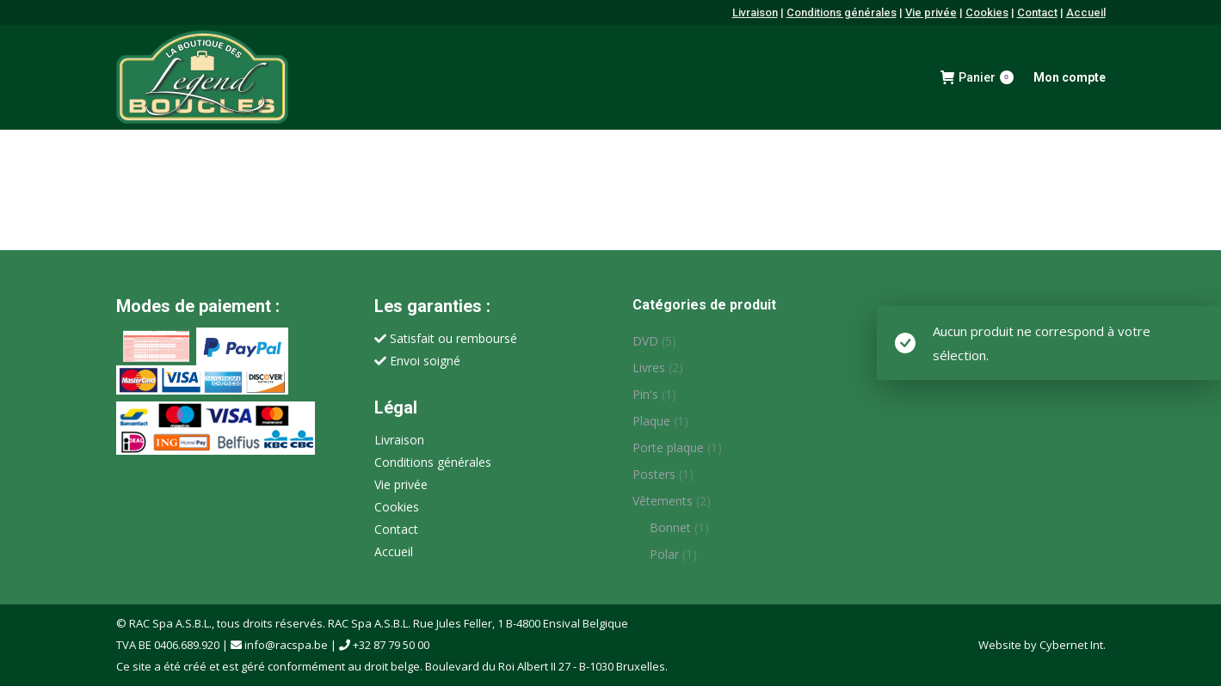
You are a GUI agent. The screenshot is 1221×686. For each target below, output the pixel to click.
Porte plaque (668, 447)
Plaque (651, 421)
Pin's (645, 394)
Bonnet (670, 527)
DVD (645, 341)
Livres (648, 367)
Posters (653, 474)
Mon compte (1069, 77)
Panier (977, 77)
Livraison (755, 12)
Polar (664, 554)
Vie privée (931, 12)
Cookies (986, 12)
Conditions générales (841, 12)
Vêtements (662, 501)
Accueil (1086, 12)
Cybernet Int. (1072, 644)
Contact (1037, 12)
